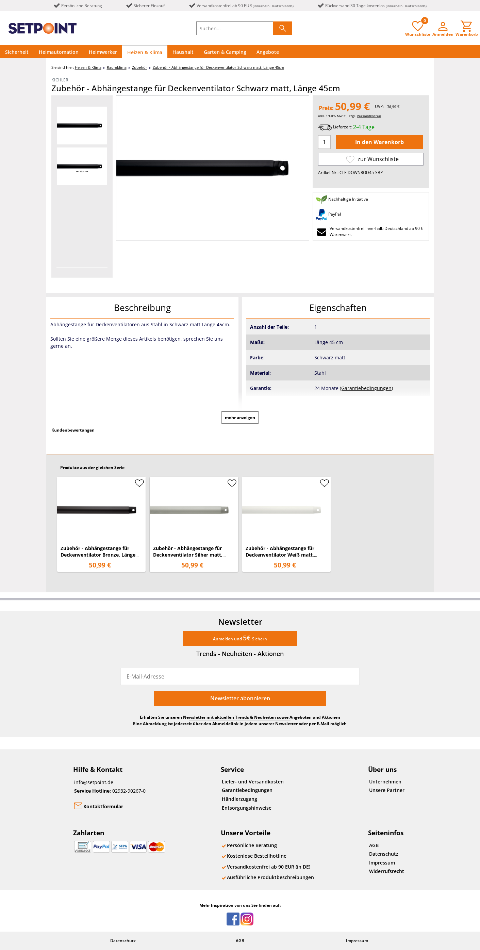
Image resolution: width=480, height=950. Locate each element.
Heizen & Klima (144, 52)
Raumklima (117, 67)
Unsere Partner (386, 790)
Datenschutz (383, 854)
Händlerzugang (239, 799)
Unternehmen (385, 781)
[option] (81, 125)
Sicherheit (17, 52)
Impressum (382, 862)
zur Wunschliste (372, 159)
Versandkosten (369, 115)
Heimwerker (103, 52)
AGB (374, 845)
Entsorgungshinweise (246, 808)
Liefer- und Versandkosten (253, 781)
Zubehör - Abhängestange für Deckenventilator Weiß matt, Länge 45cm (280, 554)
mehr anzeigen (240, 417)
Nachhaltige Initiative (348, 199)
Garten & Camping (225, 52)
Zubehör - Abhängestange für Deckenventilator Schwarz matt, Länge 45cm (218, 67)
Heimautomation (59, 52)
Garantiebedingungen (247, 790)
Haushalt (183, 52)
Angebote (267, 52)
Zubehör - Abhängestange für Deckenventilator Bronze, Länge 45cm (98, 554)
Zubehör (139, 67)
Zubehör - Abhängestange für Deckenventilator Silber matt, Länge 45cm (187, 554)
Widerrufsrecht (386, 871)
